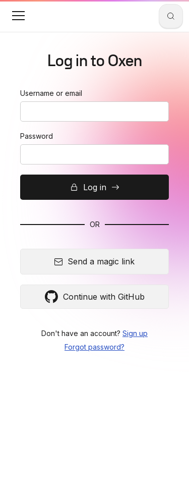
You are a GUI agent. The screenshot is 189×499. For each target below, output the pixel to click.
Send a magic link (94, 261)
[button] (18, 16)
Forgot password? (94, 347)
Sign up (135, 333)
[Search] (171, 16)
